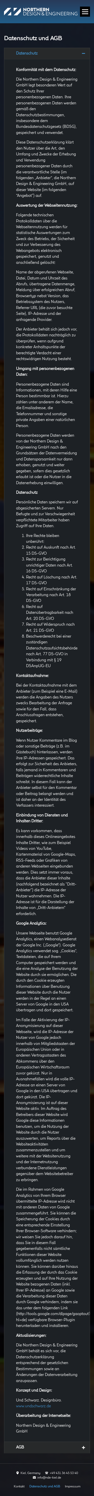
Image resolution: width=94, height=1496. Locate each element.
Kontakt (19, 1486)
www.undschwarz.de (33, 1406)
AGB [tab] (20, 1447)
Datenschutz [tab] (27, 53)
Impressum (72, 1486)
